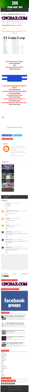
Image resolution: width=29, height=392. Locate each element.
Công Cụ (3, 357)
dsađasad (8, 225)
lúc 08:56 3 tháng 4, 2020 (17, 231)
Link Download (14, 63)
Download (3, 360)
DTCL (2, 362)
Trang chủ (15, 273)
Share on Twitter (17, 135)
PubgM (2, 374)
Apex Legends (4, 354)
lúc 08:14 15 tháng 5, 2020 (17, 247)
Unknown (8, 218)
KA (13, 389)
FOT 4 (2, 363)
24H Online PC (14, 6)
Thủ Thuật (3, 375)
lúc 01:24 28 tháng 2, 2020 (15, 225)
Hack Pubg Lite (4, 368)
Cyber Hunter (3, 359)
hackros (2, 369)
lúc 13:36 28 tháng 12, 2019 (15, 203)
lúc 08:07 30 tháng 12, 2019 (15, 218)
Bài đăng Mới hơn (4, 273)
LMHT (2, 371)
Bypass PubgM (4, 356)
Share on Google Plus (7, 139)
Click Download (14, 89)
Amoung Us (3, 352)
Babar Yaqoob (9, 231)
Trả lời (7, 215)
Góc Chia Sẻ (3, 366)
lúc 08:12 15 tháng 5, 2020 (17, 239)
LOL (2, 372)
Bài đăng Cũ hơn (24, 273)
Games (2, 365)
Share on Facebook (7, 135)
